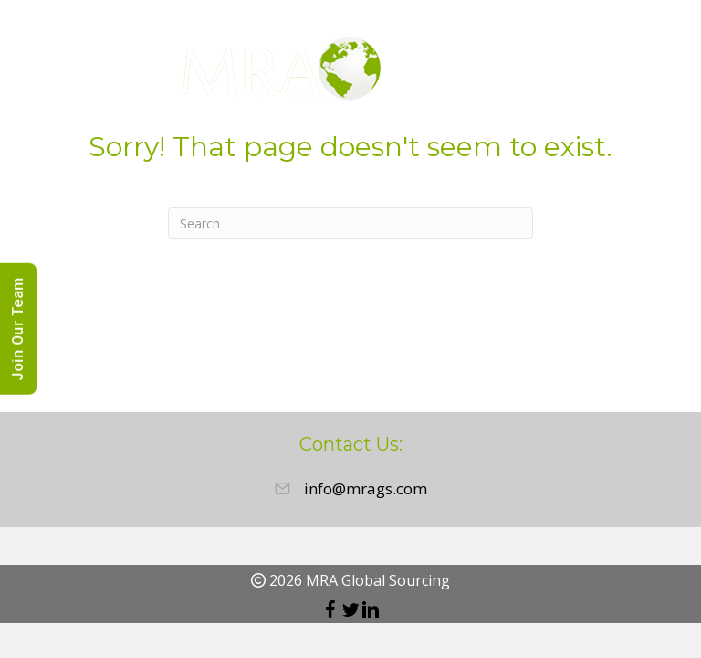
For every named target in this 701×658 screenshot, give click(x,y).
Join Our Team (17, 329)
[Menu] (660, 72)
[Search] (350, 223)
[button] (330, 609)
